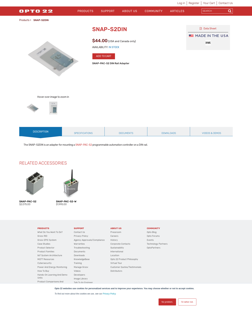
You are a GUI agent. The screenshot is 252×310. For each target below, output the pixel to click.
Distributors (116, 271)
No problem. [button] (167, 302)
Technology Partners (157, 244)
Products (85, 11)
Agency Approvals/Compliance (89, 240)
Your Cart (209, 3)
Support (108, 11)
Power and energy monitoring (52, 267)
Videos (77, 271)
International (116, 251)
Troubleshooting (82, 248)
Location (114, 255)
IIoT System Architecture (49, 255)
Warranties (79, 244)
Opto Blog (151, 232)
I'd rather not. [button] (187, 302)
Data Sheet (210, 28)
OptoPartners (153, 248)
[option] (33, 108)
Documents (79, 251)
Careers (114, 236)
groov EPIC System (47, 240)
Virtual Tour (116, 263)
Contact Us (226, 3)
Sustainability (117, 248)
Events (150, 240)
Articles (177, 11)
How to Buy (43, 271)
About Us (129, 11)
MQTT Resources (45, 259)
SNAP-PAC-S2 (83, 144)
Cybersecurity (44, 263)
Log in (181, 3)
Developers (79, 275)
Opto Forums (153, 236)
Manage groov (81, 267)
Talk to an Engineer (83, 282)
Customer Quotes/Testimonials (125, 267)
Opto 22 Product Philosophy (124, 259)
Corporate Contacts (120, 244)
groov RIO (42, 236)
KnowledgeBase (82, 259)
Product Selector (45, 248)
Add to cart (103, 56)
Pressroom (115, 232)
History (114, 240)
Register (194, 3)
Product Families (45, 251)
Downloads (79, 255)
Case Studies (43, 244)
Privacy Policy (109, 294)
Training (78, 263)
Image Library (81, 278)
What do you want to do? (49, 232)
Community (154, 11)
